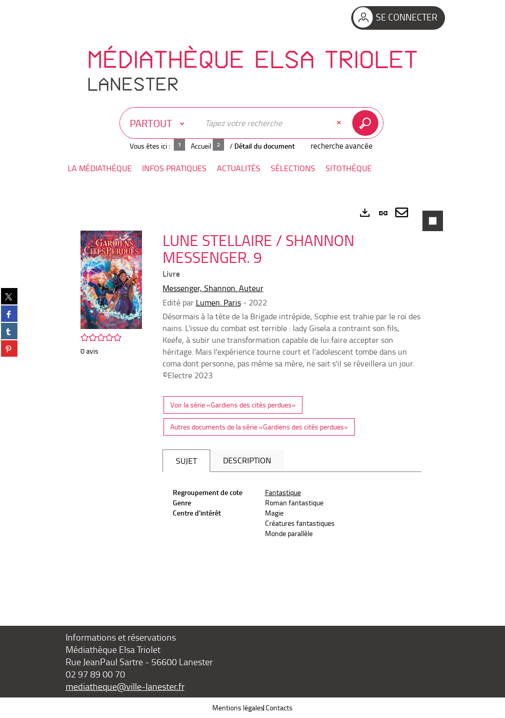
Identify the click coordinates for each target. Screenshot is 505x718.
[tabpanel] (253, 399)
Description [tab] (247, 460)
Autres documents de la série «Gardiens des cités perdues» (259, 427)
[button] (100, 168)
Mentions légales (238, 707)
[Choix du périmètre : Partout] (159, 123)
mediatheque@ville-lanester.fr (125, 686)
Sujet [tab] (186, 460)
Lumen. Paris (218, 302)
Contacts (279, 707)
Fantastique (283, 492)
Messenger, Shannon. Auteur (213, 288)
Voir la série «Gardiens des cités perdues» (233, 404)
